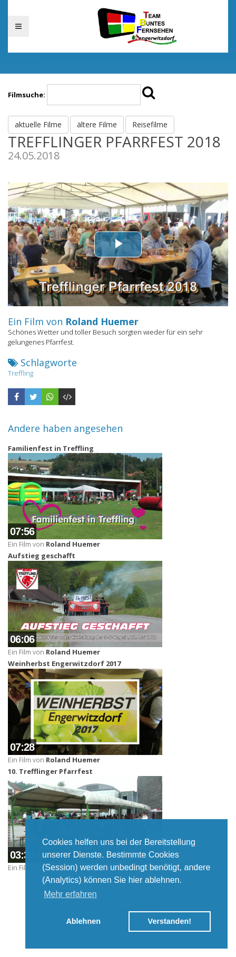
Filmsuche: (26, 94)
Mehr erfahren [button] (70, 894)
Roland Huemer (102, 321)
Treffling (20, 373)
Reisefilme (150, 124)
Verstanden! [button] (169, 921)
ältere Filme (97, 124)
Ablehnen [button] (83, 921)
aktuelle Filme (38, 124)
